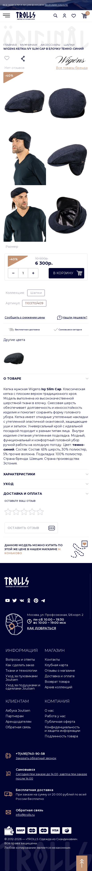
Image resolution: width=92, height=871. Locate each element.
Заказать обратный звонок (36, 758)
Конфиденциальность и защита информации (62, 728)
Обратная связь (18, 727)
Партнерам (15, 716)
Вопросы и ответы (20, 660)
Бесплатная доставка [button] (24, 329)
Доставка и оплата (59, 676)
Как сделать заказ (20, 665)
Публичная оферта (60, 722)
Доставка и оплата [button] (22, 494)
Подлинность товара (61, 736)
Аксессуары (50, 44)
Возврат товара (57, 682)
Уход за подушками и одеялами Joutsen (23, 686)
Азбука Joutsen (18, 711)
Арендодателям (18, 722)
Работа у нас (55, 716)
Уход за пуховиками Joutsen (22, 677)
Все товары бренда (72, 68)
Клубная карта (56, 665)
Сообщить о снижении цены (25, 317)
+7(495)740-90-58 (30, 754)
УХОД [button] (8, 484)
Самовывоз (25, 770)
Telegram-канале (56, 5)
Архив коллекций (58, 687)
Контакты (52, 660)
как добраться (41, 628)
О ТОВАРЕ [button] (12, 378)
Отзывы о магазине (60, 671)
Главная (10, 44)
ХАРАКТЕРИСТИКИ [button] (19, 474)
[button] (56, 15)
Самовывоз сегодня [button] (68, 329)
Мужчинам (28, 44)
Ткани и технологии (21, 671)
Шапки (69, 44)
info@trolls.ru (25, 814)
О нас (49, 711)
